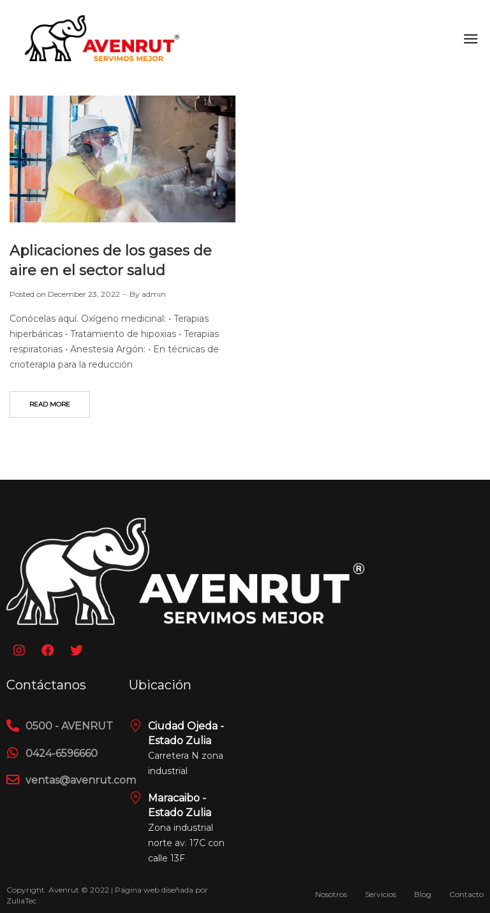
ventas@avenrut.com (81, 780)
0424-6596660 (62, 753)
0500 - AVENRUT (69, 726)
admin (154, 294)
